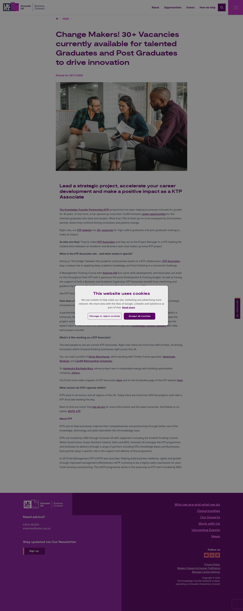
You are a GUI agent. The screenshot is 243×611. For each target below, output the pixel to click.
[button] (105, 316)
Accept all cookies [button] (139, 316)
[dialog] (121, 305)
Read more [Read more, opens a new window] (128, 307)
